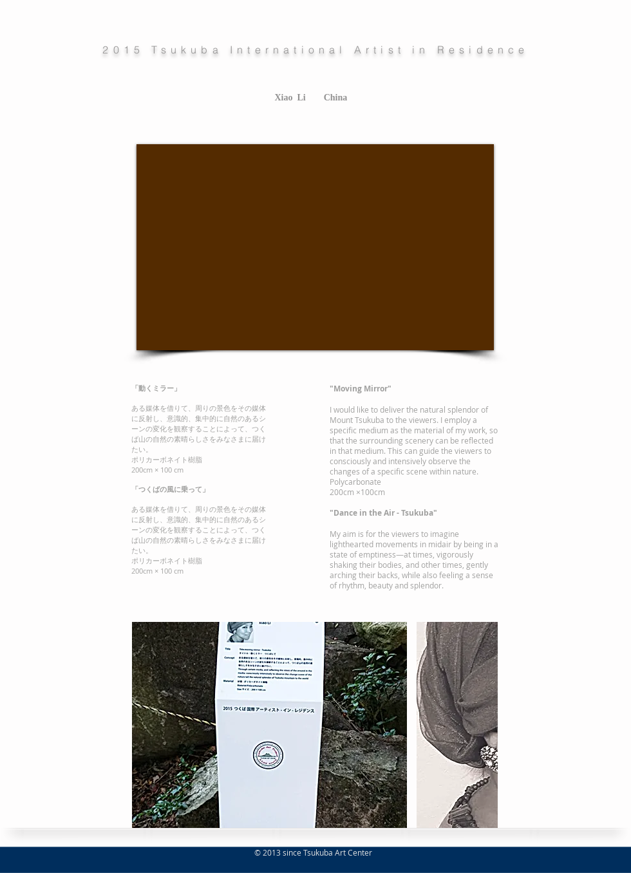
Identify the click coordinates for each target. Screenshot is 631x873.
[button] (269, 725)
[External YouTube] (315, 247)
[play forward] (482, 725)
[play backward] (148, 725)
